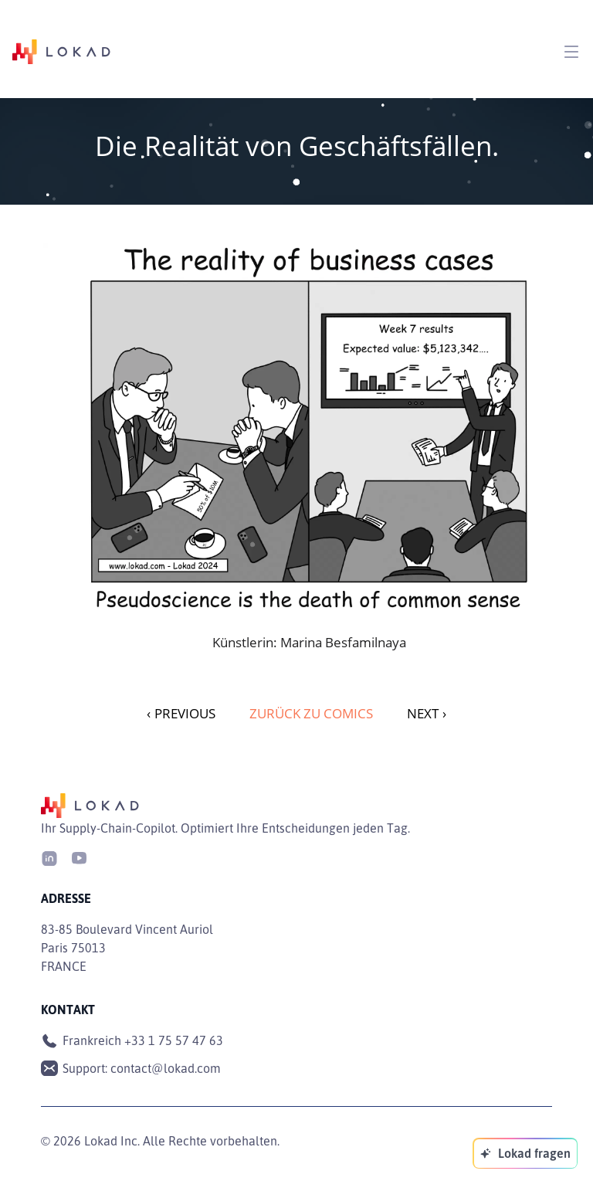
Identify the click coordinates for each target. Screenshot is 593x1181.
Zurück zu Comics (311, 713)
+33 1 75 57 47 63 (173, 1040)
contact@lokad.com (165, 1068)
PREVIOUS (181, 713)
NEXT (426, 713)
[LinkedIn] (49, 857)
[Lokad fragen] (525, 1153)
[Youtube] (78, 857)
